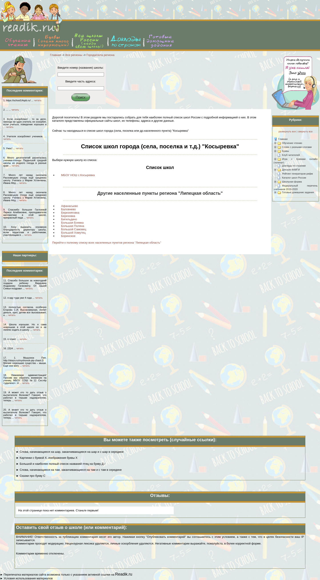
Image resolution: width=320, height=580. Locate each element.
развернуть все (287, 131)
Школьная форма (292, 181)
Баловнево (68, 209)
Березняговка (70, 212)
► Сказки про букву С (30, 475)
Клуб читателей (291, 155)
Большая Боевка (72, 222)
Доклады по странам (294, 165)
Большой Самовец (73, 229)
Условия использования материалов (28, 578)
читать (37, 100)
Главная (55, 55)
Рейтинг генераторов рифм (297, 173)
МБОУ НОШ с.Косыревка (78, 175)
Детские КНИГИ (291, 169)
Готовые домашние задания (298, 192)
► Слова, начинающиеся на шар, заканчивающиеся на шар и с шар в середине (70, 451)
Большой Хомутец (73, 232)
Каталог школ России (294, 177)
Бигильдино (69, 219)
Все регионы (73, 55)
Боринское (68, 236)
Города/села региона (100, 55)
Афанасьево (69, 206)
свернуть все (305, 131)
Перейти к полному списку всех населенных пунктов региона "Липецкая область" (106, 242)
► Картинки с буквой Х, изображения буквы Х (47, 457)
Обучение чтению (292, 143)
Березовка (68, 216)
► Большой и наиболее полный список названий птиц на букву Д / (60, 463)
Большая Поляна (72, 226)
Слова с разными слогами (297, 147)
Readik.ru (123, 574)
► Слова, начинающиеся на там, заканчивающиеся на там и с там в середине (69, 469)
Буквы (285, 151)
